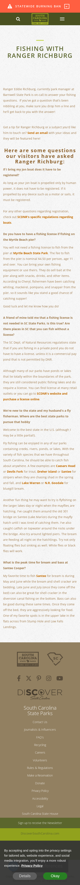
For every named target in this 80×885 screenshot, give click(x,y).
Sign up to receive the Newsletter (40, 823)
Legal (40, 806)
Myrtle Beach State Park (30, 253)
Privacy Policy (40, 791)
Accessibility (40, 798)
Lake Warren (31, 483)
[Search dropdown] (18, 18)
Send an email (37, 133)
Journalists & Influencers (40, 730)
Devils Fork (15, 472)
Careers (40, 752)
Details (25, 876)
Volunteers (40, 760)
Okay (55, 876)
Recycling (40, 745)
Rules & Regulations (40, 768)
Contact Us (40, 722)
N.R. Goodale (54, 483)
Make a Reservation (40, 775)
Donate (40, 783)
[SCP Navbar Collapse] (62, 18)
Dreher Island (47, 472)
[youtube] (60, 679)
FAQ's (40, 737)
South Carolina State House (40, 814)
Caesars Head (65, 466)
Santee (66, 472)
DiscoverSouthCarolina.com (40, 833)
